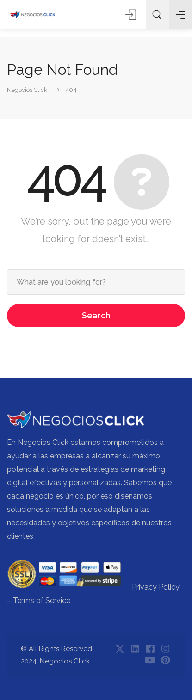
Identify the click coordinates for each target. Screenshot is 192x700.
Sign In (131, 14)
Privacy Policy (156, 587)
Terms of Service (41, 600)
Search (96, 315)
